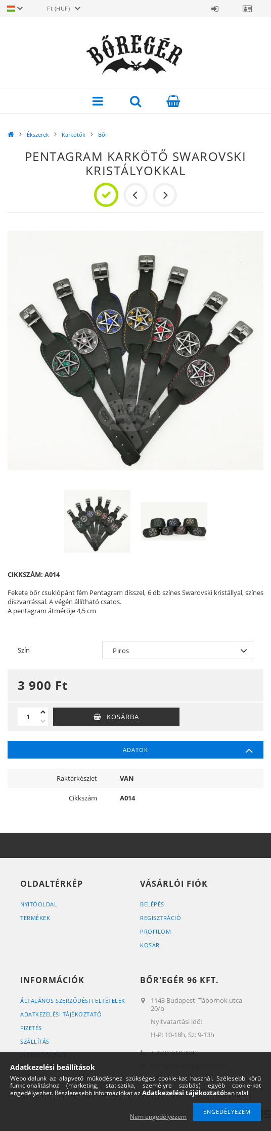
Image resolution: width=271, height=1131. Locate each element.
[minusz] (43, 721)
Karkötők (73, 134)
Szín (24, 650)
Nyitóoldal (38, 904)
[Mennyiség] (28, 717)
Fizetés (31, 1028)
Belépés (214, 8)
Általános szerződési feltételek (72, 1000)
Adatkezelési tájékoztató (61, 1014)
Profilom (155, 931)
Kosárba (123, 716)
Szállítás (35, 1041)
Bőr (102, 134)
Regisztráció (160, 918)
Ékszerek (38, 134)
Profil (247, 8)
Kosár (150, 945)
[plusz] (43, 712)
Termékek (35, 918)
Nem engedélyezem (158, 1116)
